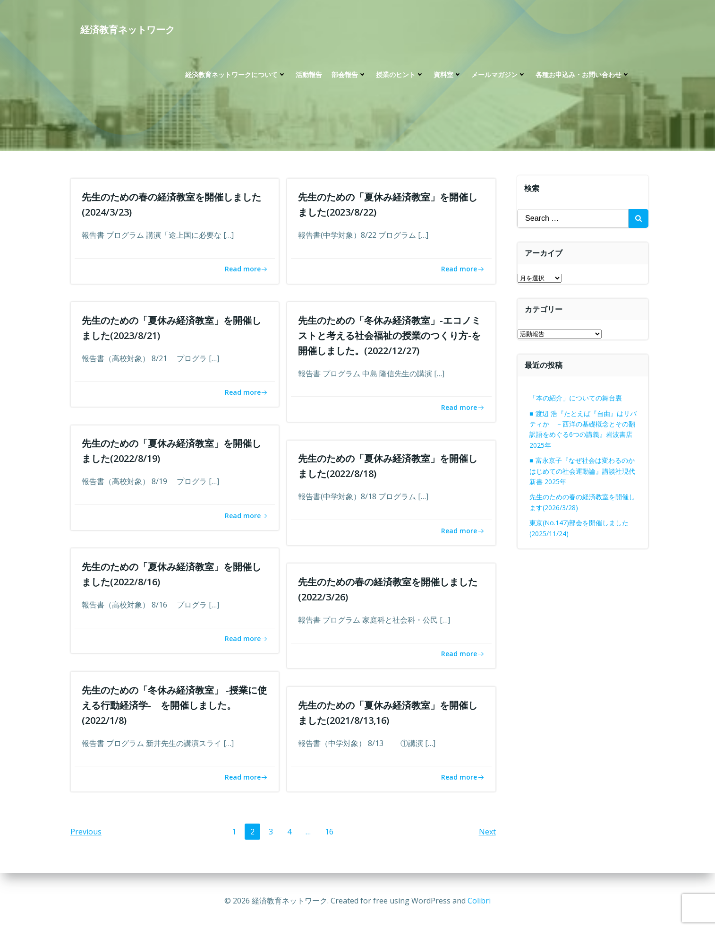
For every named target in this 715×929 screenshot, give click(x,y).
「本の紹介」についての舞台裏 (576, 397)
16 (331, 832)
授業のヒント (399, 75)
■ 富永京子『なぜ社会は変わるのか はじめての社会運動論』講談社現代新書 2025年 (583, 471)
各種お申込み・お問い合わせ (582, 75)
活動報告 (308, 75)
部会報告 (348, 75)
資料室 (447, 75)
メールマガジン (498, 75)
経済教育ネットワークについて (235, 75)
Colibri (479, 900)
